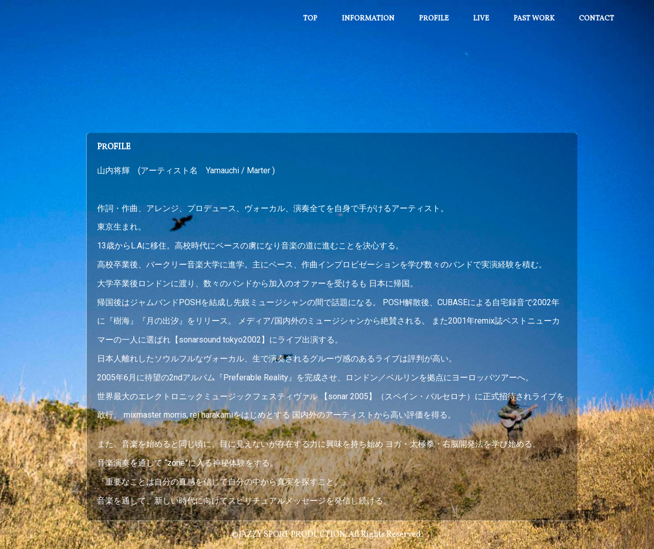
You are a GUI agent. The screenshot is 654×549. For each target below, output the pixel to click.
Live (481, 19)
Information (368, 19)
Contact (596, 19)
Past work (533, 19)
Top (310, 19)
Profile (434, 19)
